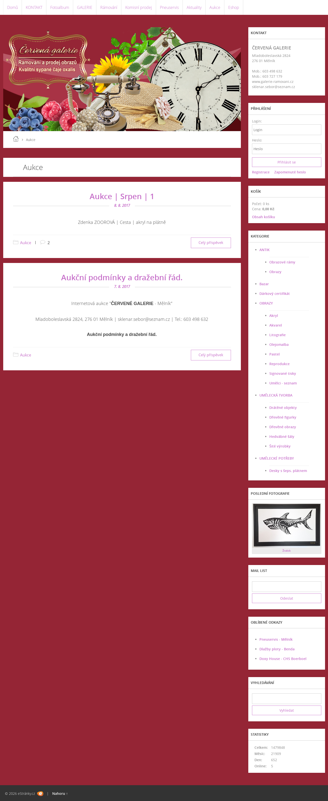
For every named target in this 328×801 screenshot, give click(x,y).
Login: (257, 121)
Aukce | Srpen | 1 (122, 196)
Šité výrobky (280, 446)
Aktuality (194, 7)
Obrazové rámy (282, 262)
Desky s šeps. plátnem (288, 470)
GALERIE (84, 7)
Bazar (264, 284)
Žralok (286, 550)
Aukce (214, 7)
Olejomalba (279, 344)
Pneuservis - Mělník (276, 639)
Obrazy (275, 271)
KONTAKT (34, 7)
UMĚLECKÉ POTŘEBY (276, 458)
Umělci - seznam (283, 383)
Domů (12, 7)
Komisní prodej (138, 7)
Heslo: (257, 140)
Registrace (261, 172)
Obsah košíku (263, 216)
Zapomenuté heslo (290, 172)
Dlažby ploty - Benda (277, 649)
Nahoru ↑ (60, 793)
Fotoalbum (59, 7)
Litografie (277, 334)
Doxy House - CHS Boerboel (282, 658)
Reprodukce (279, 363)
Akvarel (275, 325)
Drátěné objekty (283, 407)
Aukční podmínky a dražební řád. (122, 277)
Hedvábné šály (281, 436)
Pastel (274, 354)
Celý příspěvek (211, 242)
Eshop (233, 7)
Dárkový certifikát (274, 293)
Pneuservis (169, 7)
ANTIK (264, 249)
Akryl (273, 315)
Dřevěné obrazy (282, 426)
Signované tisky (282, 373)
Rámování (108, 7)
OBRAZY (266, 303)
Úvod (16, 139)
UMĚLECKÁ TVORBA (275, 395)
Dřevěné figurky (282, 417)
